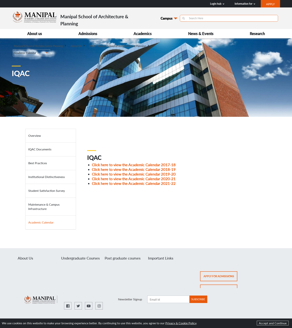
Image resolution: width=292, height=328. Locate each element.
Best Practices (37, 163)
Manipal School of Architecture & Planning (40, 46)
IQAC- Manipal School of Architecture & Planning (119, 46)
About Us (78, 46)
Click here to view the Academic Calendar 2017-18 (134, 165)
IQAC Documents (39, 149)
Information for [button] (245, 3)
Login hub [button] (217, 3)
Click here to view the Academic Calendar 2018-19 (134, 169)
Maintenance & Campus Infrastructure (44, 206)
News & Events (200, 33)
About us (34, 33)
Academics (143, 33)
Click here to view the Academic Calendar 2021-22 (134, 183)
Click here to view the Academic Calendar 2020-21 (134, 179)
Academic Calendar (30, 52)
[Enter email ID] (168, 299)
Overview (34, 135)
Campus (166, 18)
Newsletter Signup (130, 299)
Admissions (87, 33)
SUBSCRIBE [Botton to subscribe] (198, 299)
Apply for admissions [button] (220, 277)
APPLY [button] (273, 4)
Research (257, 33)
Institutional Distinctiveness (46, 177)
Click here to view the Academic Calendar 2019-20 (134, 174)
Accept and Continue (273, 323)
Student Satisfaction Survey (46, 190)
